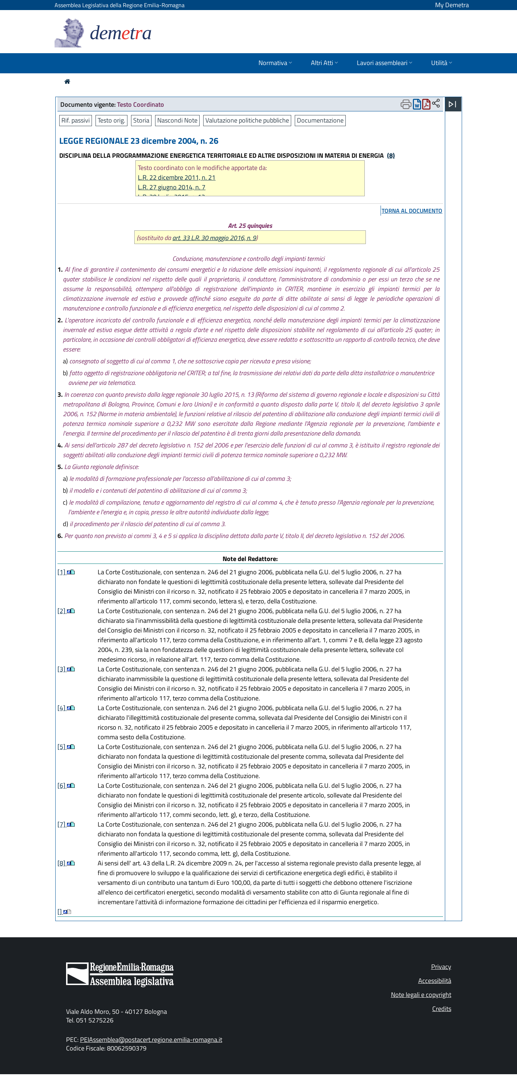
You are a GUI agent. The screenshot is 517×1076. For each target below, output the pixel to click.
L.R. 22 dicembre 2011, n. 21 (176, 177)
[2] (62, 611)
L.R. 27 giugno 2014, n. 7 (171, 187)
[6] (62, 785)
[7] (62, 824)
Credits (441, 1008)
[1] (62, 572)
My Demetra (452, 5)
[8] (62, 863)
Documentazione (320, 120)
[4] (62, 708)
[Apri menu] (452, 104)
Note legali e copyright (421, 994)
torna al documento (412, 210)
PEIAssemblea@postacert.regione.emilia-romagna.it (151, 1039)
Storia (141, 120)
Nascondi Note (177, 120)
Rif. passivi (75, 120)
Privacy (441, 966)
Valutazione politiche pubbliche (247, 120)
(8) (391, 155)
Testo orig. (111, 120)
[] (60, 911)
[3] (62, 669)
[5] (62, 746)
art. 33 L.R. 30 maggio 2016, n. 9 (214, 238)
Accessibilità (434, 980)
